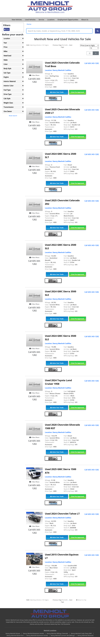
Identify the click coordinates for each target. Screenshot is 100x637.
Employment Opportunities (68, 19)
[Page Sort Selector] (89, 45)
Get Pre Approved (77, 92)
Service (41, 19)
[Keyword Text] (59, 31)
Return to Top (81, 600)
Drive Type (7, 94)
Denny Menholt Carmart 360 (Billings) (63, 635)
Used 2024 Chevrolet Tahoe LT (62, 513)
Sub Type (7, 73)
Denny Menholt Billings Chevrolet (57, 633)
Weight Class (8, 103)
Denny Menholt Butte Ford (15, 635)
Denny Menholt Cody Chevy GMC (81, 633)
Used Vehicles (30, 19)
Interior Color (9, 86)
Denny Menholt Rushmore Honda (37, 635)
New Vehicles (17, 19)
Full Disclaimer (65, 624)
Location (7, 38)
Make (5, 60)
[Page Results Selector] (94, 48)
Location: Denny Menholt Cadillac (58, 70)
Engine (6, 77)
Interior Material (10, 81)
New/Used (7, 56)
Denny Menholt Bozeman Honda (33, 633)
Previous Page (57, 45)
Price (5, 47)
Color (6, 64)
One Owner (8, 111)
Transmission (9, 107)
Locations (50, 19)
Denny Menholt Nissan (13, 633)
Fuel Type (7, 90)
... (68, 45)
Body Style (7, 68)
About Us (84, 19)
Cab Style (7, 98)
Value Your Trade (57, 92)
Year (5, 43)
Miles (5, 51)
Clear (6, 29)
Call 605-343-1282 (91, 63)
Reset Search (13, 116)
